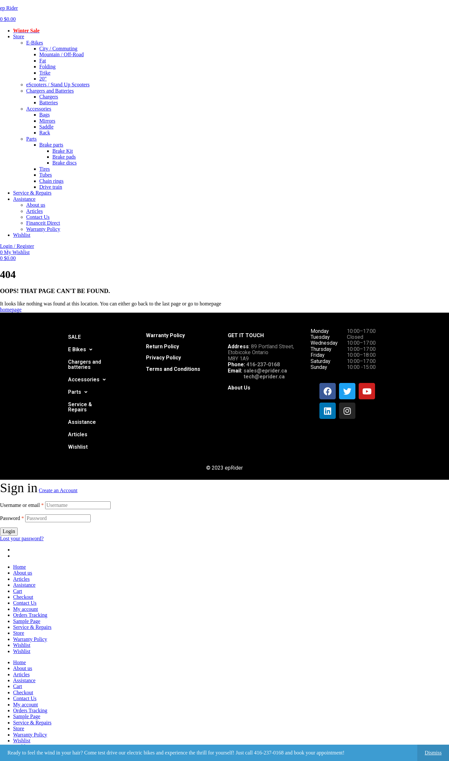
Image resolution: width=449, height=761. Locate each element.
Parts (77, 392)
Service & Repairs (80, 407)
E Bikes (80, 349)
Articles (77, 434)
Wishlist (78, 447)
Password (12, 518)
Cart (17, 591)
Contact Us (25, 603)
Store (18, 633)
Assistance (82, 422)
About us (22, 573)
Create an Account (58, 490)
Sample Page (26, 621)
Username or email (22, 505)
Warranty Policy (30, 639)
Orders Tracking (30, 615)
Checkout (23, 597)
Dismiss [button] (433, 752)
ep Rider (9, 8)
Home (19, 567)
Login (9, 531)
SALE (74, 337)
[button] (80, 349)
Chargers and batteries (84, 364)
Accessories (87, 379)
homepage (11, 309)
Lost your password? (22, 538)
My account (25, 609)
